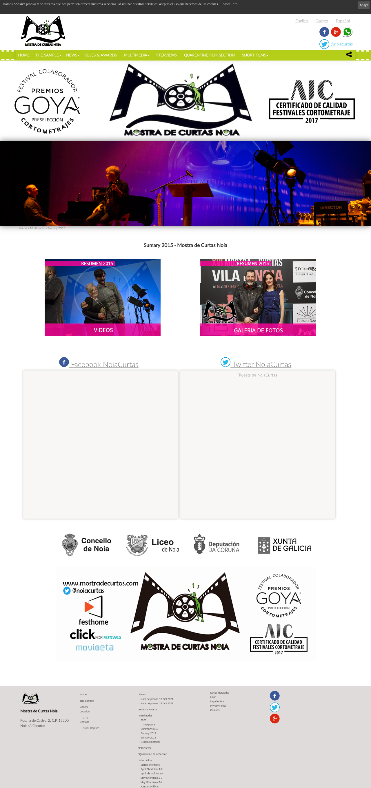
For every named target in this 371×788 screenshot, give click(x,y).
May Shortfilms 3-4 (151, 782)
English (301, 20)
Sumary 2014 (148, 733)
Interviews (165, 55)
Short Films (254, 55)
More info (230, 4)
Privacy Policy (218, 705)
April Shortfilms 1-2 (152, 769)
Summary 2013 (149, 728)
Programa (149, 724)
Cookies (215, 710)
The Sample (47, 55)
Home (24, 55)
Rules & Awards (100, 55)
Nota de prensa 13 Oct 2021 (157, 699)
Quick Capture (91, 728)
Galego (322, 20)
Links (213, 697)
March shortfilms (150, 764)
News (71, 55)
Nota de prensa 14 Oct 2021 (157, 703)
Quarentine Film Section (209, 55)
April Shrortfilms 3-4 (152, 773)
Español (343, 20)
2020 (143, 720)
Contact (84, 722)
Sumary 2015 (56, 228)
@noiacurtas (342, 43)
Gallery (84, 706)
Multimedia (135, 55)
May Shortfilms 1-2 (151, 777)
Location (85, 711)
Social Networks (219, 692)
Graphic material (150, 742)
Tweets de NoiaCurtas (257, 374)
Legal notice (217, 701)
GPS (85, 717)
